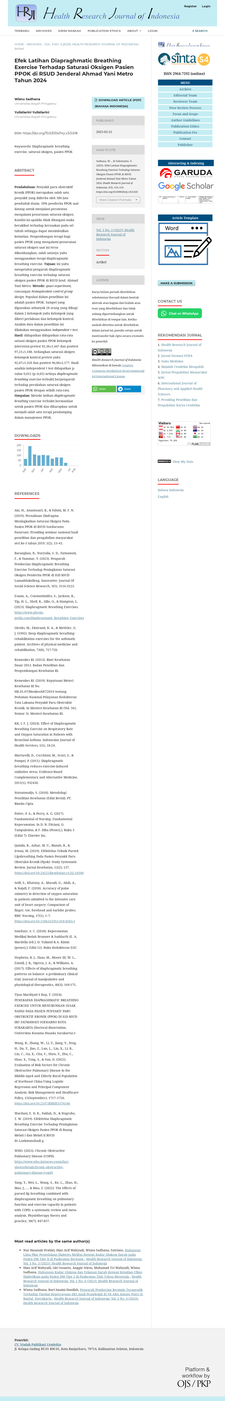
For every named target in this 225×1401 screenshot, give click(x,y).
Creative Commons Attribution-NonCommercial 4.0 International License (118, 370)
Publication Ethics (104, 31)
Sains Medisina (172, 361)
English (163, 496)
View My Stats (183, 462)
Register (190, 6)
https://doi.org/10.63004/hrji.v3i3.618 (50, 133)
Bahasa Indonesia (171, 490)
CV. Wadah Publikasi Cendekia (38, 1344)
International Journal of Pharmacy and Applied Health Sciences (180, 388)
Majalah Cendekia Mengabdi (182, 367)
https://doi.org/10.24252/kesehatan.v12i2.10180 (49, 873)
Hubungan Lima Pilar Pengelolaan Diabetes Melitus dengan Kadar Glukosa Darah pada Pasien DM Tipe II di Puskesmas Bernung (82, 1254)
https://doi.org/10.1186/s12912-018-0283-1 (45, 921)
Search (200, 31)
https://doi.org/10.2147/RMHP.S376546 (42, 1103)
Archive (185, 89)
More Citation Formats (115, 200)
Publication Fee (185, 132)
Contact (185, 138)
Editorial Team (185, 95)
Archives (44, 31)
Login (153, 31)
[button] (104, 389)
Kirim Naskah (69, 31)
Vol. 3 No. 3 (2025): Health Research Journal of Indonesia (91, 44)
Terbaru (22, 31)
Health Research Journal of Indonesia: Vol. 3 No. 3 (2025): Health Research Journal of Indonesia (82, 1261)
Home (19, 44)
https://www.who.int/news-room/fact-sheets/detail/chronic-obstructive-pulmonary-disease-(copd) (42, 1167)
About (133, 31)
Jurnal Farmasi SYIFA (176, 356)
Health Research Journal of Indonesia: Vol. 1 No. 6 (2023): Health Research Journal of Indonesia (82, 1280)
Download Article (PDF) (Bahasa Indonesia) (118, 103)
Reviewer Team (185, 101)
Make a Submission (176, 283)
